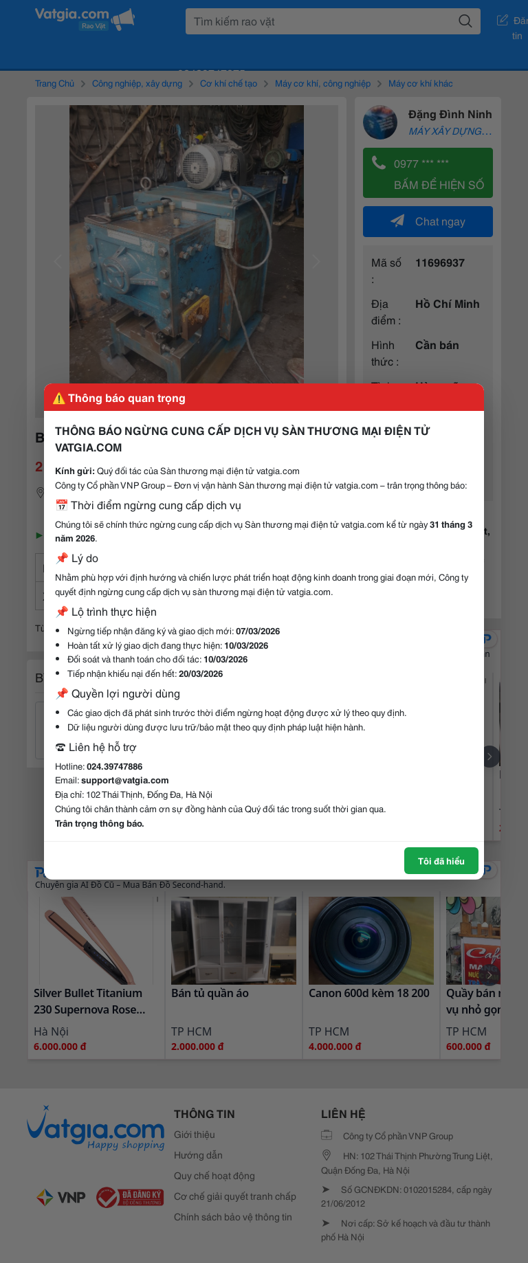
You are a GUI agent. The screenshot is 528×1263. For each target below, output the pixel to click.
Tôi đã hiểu (441, 860)
